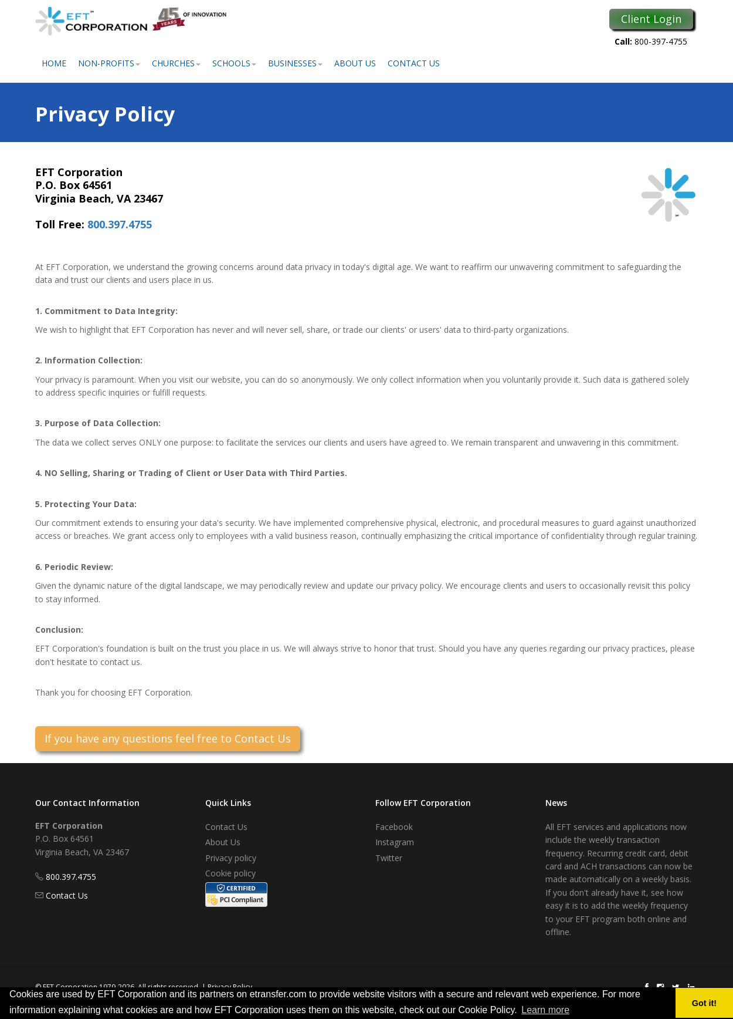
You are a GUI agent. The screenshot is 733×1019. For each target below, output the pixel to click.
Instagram (394, 842)
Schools (234, 63)
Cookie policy (230, 873)
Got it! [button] (704, 1003)
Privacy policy (230, 857)
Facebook (394, 826)
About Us (355, 63)
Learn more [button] (545, 1010)
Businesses (295, 63)
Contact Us (414, 63)
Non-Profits (109, 63)
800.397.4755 (119, 224)
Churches (176, 63)
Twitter (388, 857)
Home (54, 63)
